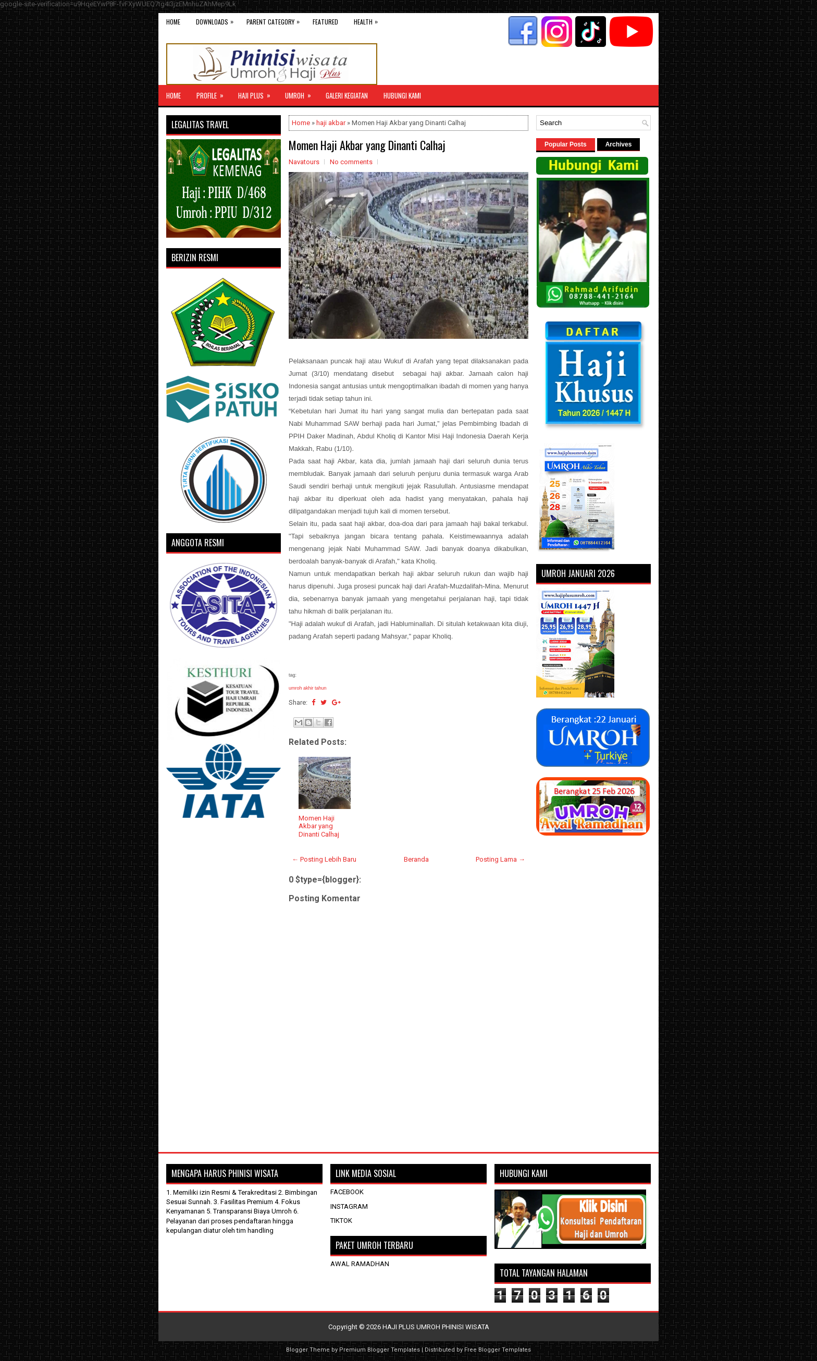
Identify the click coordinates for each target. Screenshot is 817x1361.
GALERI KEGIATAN (347, 95)
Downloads (217, 19)
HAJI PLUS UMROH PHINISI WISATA (435, 1327)
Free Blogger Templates (497, 1349)
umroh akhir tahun (308, 688)
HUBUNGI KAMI (402, 95)
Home (173, 21)
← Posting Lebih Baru (324, 859)
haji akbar (330, 123)
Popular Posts (565, 144)
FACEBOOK (347, 1192)
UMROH (301, 93)
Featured (325, 21)
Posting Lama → (500, 859)
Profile (213, 93)
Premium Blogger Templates (379, 1349)
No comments (351, 162)
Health (368, 19)
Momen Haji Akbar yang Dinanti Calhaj (367, 145)
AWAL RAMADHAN (359, 1264)
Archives (618, 144)
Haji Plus (257, 93)
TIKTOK (341, 1220)
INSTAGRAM (349, 1206)
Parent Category (275, 19)
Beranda (416, 859)
